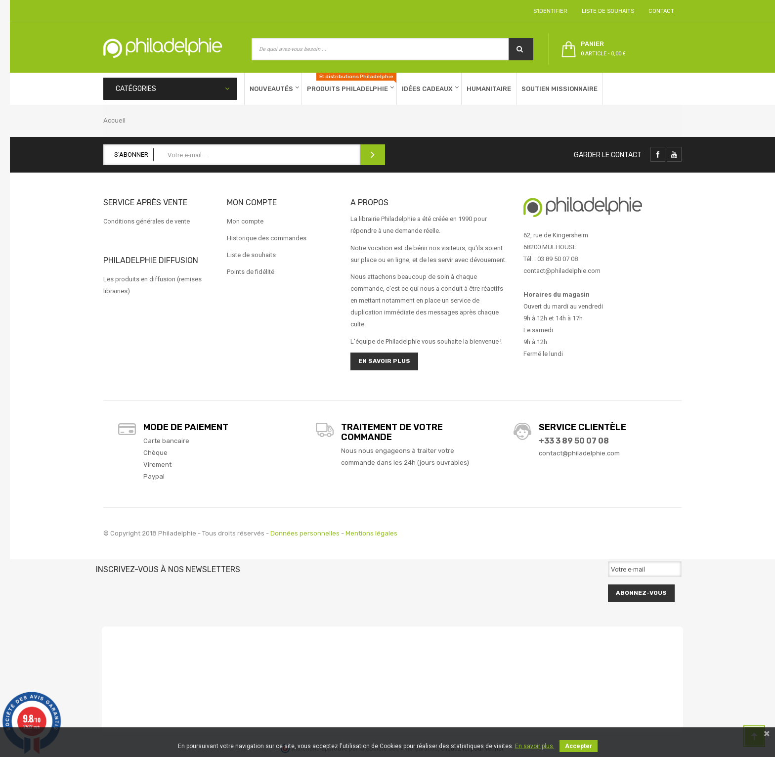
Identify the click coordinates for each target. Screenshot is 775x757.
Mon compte (245, 221)
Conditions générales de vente (146, 221)
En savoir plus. (535, 746)
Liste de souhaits (606, 11)
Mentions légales (371, 533)
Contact (660, 11)
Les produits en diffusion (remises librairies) (152, 285)
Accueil (114, 120)
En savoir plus (384, 360)
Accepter (578, 746)
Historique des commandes (266, 238)
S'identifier (548, 11)
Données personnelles (305, 533)
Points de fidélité (250, 271)
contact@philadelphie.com (579, 453)
